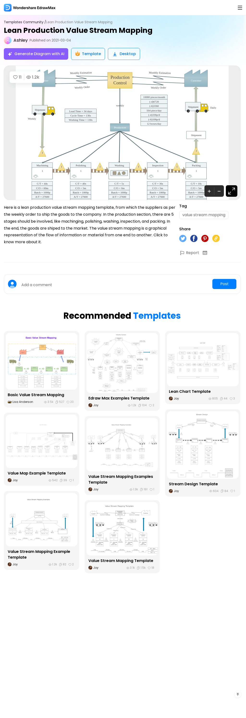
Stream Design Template (193, 484)
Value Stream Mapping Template (120, 560)
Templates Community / (25, 22)
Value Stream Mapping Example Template (39, 554)
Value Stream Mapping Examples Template (120, 479)
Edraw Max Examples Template (118, 398)
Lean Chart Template (190, 391)
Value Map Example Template (37, 473)
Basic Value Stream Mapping (36, 395)
